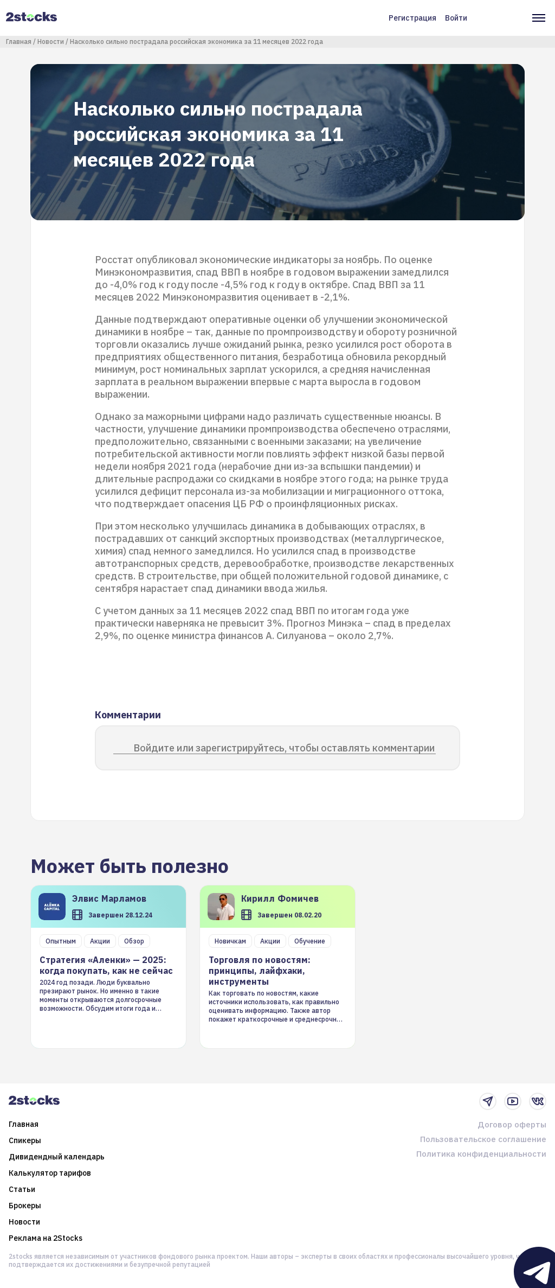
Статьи (22, 1189)
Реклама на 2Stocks (45, 1238)
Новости (50, 41)
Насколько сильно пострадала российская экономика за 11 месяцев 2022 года (196, 41)
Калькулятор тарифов (50, 1173)
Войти (456, 18)
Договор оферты (511, 1124)
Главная (18, 41)
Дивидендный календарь (57, 1157)
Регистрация (412, 18)
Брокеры (25, 1205)
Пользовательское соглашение (483, 1139)
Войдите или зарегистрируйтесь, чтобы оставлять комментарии (284, 748)
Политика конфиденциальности (481, 1154)
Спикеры (25, 1140)
